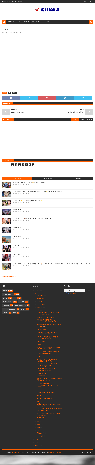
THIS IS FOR (41, 376)
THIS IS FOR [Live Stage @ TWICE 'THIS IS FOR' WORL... (48, 313)
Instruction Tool (9, 309)
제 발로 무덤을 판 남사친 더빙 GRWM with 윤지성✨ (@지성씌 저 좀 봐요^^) (38, 191)
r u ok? (39, 356)
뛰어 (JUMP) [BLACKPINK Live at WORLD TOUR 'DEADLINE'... (47, 321)
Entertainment (8, 294)
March (39, 430)
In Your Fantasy (42, 373)
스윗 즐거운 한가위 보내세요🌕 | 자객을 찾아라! (29, 182)
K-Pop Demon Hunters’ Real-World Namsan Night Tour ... (48, 364)
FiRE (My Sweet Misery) (44, 398)
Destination (11, 22)
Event (23, 309)
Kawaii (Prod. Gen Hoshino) (46, 392)
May (38, 424)
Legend (5, 312)
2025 (37, 293)
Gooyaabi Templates (54, 452)
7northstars (5, 1)
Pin (14, 312)
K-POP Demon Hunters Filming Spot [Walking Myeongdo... (48, 352)
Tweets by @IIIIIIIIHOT (10, 277)
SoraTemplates (33, 452)
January (39, 436)
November (40, 298)
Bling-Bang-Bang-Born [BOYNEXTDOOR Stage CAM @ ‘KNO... (48, 385)
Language (6, 305)
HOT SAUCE (41, 418)
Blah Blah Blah (17, 227)
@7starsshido (12, 1)
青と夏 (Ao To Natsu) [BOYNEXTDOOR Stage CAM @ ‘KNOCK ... (49, 379)
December (40, 296)
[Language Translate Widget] (74, 290)
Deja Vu (39, 401)
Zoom (5, 298)
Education (35, 22)
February (40, 433)
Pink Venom (17, 209)
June (38, 421)
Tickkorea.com (15, 452)
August (39, 307)
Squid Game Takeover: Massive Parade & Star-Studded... (49, 409)
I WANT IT (40, 344)
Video (14, 92)
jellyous (39, 395)
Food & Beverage (20, 305)
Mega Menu (45, 22)
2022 (37, 445)
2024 (37, 439)
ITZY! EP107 (17, 245)
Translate (71, 293)
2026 (37, 290)
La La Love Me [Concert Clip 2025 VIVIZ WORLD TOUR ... (47, 360)
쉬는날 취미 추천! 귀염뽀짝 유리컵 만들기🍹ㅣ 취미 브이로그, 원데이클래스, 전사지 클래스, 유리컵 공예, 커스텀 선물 (52, 264)
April (38, 427)
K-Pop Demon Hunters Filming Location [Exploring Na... (46, 369)
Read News (19, 1)
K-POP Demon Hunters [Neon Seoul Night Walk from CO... (48, 348)
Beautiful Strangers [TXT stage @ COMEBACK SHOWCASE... (47, 337)
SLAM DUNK (41, 341)
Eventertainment (24, 22)
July (38, 310)
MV (9, 92)
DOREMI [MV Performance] (45, 317)
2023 (37, 442)
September (40, 304)
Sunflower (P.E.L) (18, 236)
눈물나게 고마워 (42, 329)
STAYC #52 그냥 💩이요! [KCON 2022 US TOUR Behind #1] (32, 218)
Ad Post (21, 301)
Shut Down (16, 255)
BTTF (38, 390)
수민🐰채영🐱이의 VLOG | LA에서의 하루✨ (27, 200)
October (40, 301)
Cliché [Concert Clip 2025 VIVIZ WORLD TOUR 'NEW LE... (47, 333)
